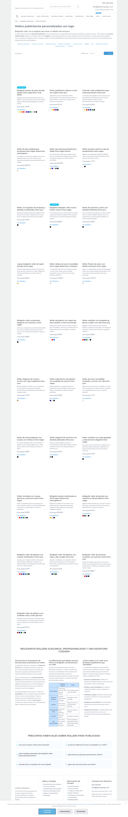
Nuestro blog (46, 795)
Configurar (65, 811)
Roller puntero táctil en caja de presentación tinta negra (95, 150)
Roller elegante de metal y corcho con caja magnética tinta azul (31, 381)
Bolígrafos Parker (60, 46)
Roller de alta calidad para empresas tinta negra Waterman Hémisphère (31, 151)
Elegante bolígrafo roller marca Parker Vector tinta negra (63, 209)
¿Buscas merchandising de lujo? (51, 791)
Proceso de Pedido (73, 788)
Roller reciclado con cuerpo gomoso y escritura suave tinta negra (30, 498)
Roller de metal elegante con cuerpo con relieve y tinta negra (30, 439)
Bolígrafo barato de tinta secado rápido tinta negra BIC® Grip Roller (31, 92)
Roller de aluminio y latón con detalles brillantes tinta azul (95, 209)
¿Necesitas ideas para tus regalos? (52, 788)
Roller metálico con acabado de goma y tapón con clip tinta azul (96, 321)
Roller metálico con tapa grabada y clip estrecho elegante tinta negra (96, 440)
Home (16, 21)
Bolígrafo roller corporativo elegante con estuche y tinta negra (29, 322)
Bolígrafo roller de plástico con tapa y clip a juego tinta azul (63, 556)
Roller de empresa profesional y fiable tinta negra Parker (63, 150)
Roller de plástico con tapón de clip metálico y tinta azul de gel (63, 321)
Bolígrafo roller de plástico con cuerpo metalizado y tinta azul (30, 556)
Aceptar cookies (47, 811)
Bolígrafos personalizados (27, 21)
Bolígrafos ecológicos (64, 44)
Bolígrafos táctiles (51, 44)
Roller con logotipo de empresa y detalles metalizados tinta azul (31, 209)
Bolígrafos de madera (102, 44)
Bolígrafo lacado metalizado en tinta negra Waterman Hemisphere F (63, 498)
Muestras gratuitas (73, 799)
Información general (73, 786)
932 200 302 (107, 3)
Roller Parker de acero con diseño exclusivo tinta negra (94, 265)
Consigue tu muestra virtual (75, 790)
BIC (92, 44)
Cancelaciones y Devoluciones (76, 795)
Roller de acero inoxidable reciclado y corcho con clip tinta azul (95, 381)
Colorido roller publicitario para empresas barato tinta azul (95, 91)
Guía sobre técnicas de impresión (52, 784)
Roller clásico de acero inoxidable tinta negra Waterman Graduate (64, 265)
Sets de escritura (77, 44)
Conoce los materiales (49, 786)
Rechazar (81, 811)
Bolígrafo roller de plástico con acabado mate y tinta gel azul (30, 614)
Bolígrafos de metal (37, 44)
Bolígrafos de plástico (24, 44)
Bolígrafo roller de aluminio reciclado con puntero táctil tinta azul (96, 557)
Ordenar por (84, 53)
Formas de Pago (72, 797)
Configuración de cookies (84, 804)
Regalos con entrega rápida (50, 793)
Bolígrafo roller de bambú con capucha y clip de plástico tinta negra (95, 498)
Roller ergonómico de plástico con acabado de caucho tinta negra (62, 381)
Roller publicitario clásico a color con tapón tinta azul (63, 91)
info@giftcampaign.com (103, 7)
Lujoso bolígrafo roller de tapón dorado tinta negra (30, 265)
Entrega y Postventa (73, 793)
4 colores (70, 46)
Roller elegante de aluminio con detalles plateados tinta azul (63, 439)
